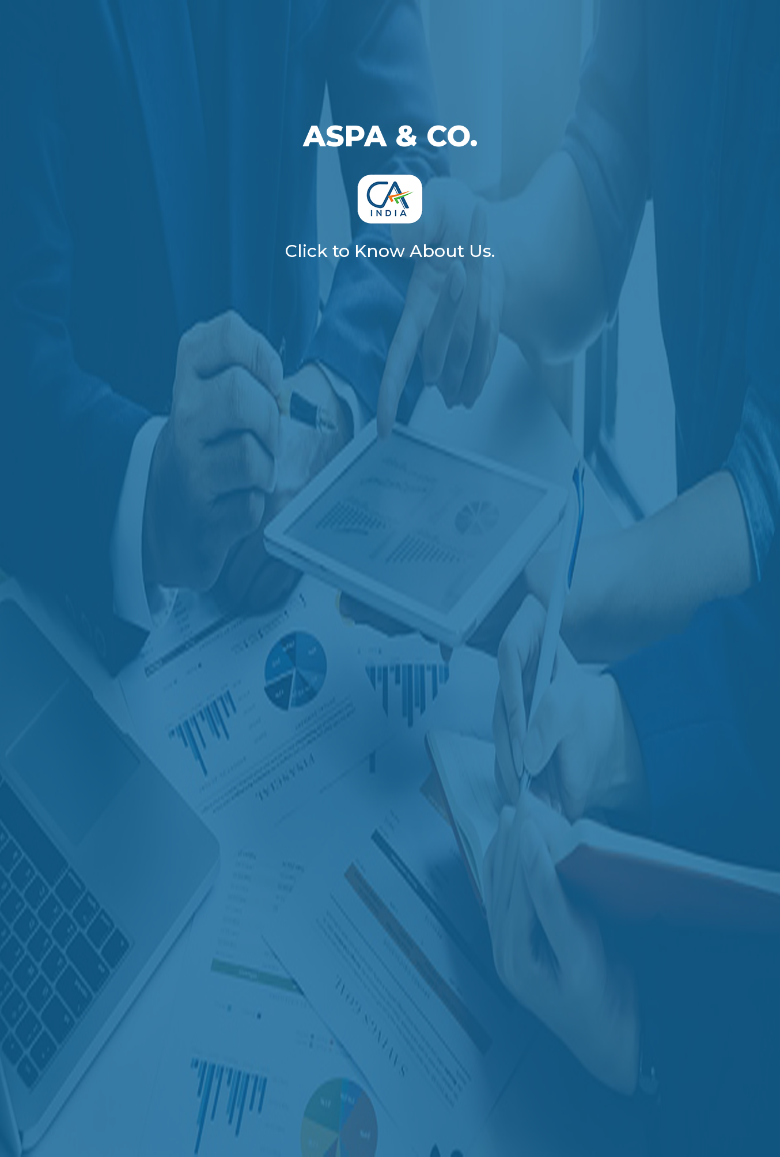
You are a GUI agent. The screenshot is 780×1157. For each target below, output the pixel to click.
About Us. (452, 251)
